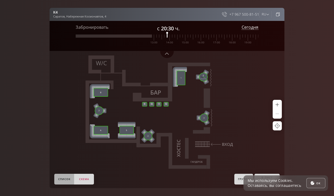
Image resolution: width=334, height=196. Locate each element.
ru (263, 14)
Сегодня (250, 27)
